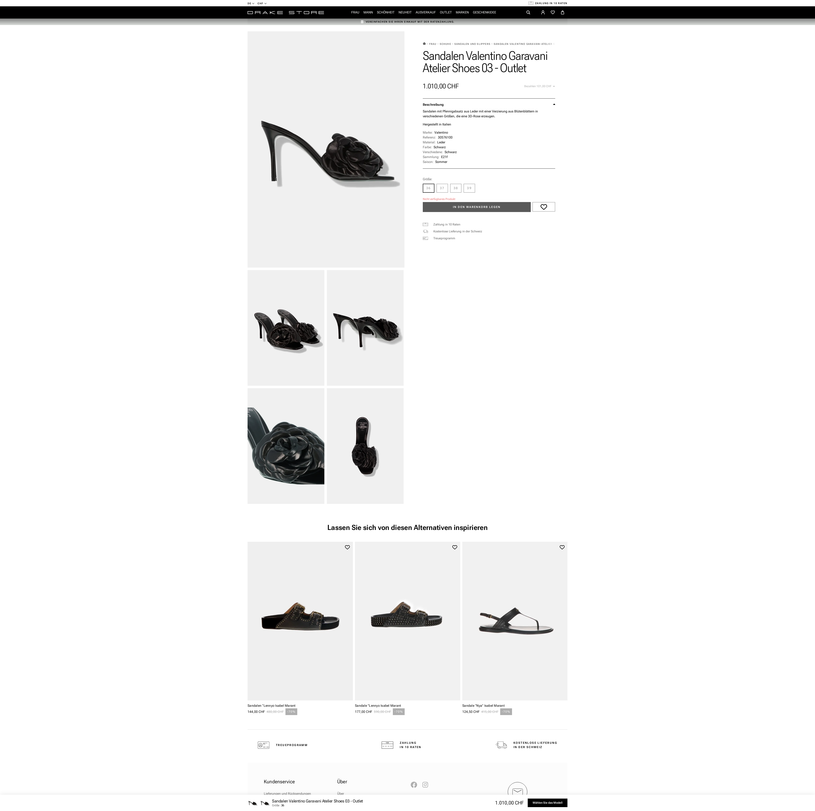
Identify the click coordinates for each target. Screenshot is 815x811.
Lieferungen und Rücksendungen (287, 794)
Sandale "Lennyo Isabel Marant (378, 706)
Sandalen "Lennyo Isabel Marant (272, 706)
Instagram (427, 785)
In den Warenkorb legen (477, 207)
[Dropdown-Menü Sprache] (251, 3)
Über (340, 794)
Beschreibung (433, 105)
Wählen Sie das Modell (548, 802)
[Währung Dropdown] (262, 3)
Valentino (441, 132)
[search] (528, 12)
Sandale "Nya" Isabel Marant (483, 706)
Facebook (415, 785)
